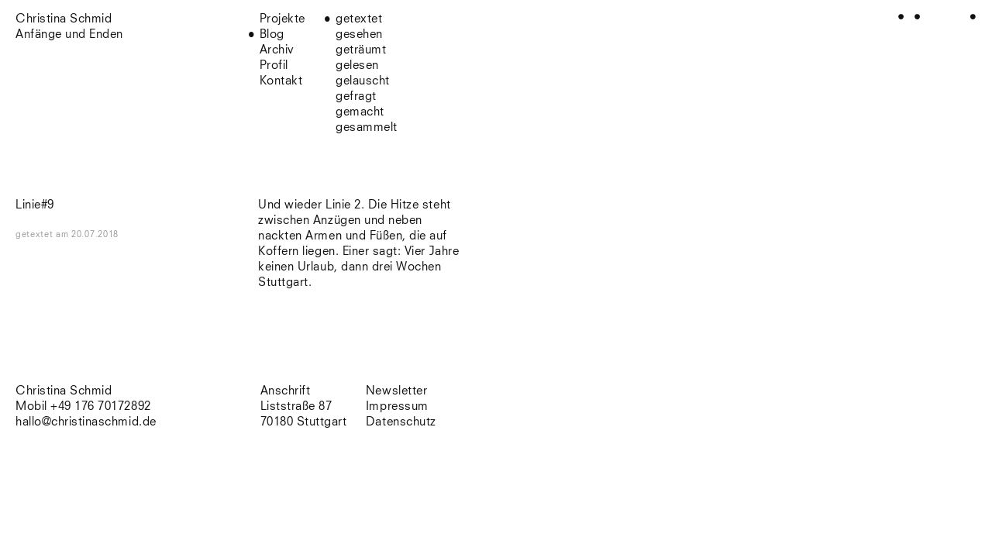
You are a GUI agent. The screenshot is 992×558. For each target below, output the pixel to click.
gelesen (357, 65)
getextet (359, 19)
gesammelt (367, 127)
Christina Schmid (64, 391)
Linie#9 (35, 205)
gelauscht (363, 81)
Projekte (282, 19)
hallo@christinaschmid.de (86, 422)
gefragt (356, 96)
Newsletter (396, 391)
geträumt (361, 50)
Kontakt (281, 81)
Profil (274, 65)
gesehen (359, 34)
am (87, 234)
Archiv (277, 50)
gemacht (360, 112)
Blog (272, 34)
